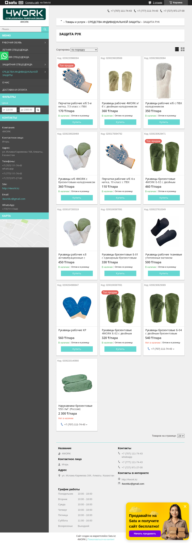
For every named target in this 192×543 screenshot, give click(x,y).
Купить (77, 122)
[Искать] (45, 29)
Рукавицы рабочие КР (72, 330)
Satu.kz (112, 536)
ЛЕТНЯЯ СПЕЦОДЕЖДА (15, 49)
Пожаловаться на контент (101, 539)
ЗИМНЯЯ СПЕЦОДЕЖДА (15, 57)
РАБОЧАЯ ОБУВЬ (12, 42)
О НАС (5, 82)
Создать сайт (32, 2)
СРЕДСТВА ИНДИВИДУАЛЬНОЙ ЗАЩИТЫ (20, 73)
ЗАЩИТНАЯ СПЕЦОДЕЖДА (17, 64)
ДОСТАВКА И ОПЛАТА (14, 89)
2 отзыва (157, 2)
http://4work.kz (10, 188)
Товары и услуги (75, 21)
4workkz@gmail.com (13, 198)
